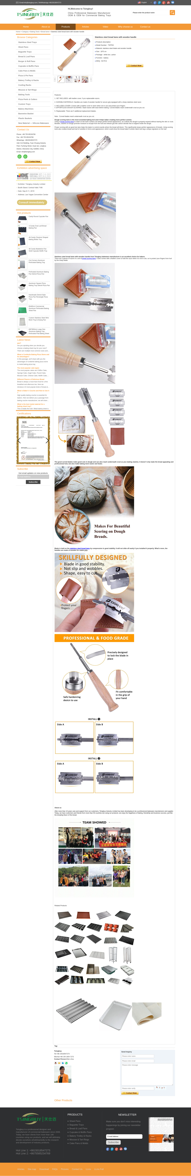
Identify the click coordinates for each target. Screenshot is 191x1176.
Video (105, 27)
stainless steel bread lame (80, 548)
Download (44, 1169)
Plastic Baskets (25, 118)
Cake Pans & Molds (26, 71)
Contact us (145, 27)
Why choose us (125, 27)
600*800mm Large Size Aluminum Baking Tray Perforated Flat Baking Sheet (39, 335)
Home (26, 27)
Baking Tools (34, 32)
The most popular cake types (28, 368)
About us (46, 27)
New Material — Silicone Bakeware (33, 123)
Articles (85, 27)
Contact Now (33, 161)
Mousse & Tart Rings (27, 90)
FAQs (55, 1169)
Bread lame (45, 32)
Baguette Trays (25, 52)
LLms (88, 1169)
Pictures (65, 1169)
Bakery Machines (25, 109)
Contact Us (77, 1169)
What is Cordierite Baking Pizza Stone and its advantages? (33, 356)
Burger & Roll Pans (26, 61)
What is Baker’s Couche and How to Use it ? (33, 392)
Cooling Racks (24, 85)
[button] (47, 440)
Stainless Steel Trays (27, 42)
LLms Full (98, 1169)
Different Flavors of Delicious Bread (30, 379)
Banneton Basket (25, 114)
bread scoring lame (67, 122)
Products (65, 27)
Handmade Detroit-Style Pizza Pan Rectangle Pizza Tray (38, 301)
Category (25, 32)
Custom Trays (24, 104)
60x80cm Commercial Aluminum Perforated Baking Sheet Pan (39, 312)
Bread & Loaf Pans (26, 56)
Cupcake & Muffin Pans (28, 66)
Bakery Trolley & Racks (28, 80)
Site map (32, 1169)
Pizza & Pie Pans (25, 75)
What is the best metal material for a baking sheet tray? (30, 405)
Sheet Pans (23, 47)
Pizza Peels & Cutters (27, 99)
